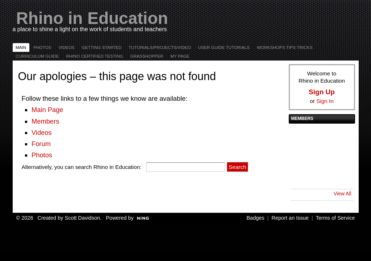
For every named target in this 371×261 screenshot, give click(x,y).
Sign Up (322, 92)
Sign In (325, 101)
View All (342, 193)
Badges (255, 218)
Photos (42, 155)
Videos (42, 132)
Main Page (47, 109)
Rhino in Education (92, 18)
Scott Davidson (82, 218)
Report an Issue (290, 218)
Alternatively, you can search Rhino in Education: (82, 167)
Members (45, 121)
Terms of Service (335, 218)
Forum (41, 144)
